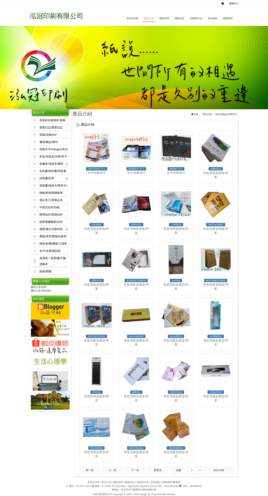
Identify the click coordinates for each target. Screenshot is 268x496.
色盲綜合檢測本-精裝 (52, 120)
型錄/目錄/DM (48, 134)
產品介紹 (149, 18)
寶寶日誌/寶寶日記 (51, 127)
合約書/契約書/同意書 (52, 171)
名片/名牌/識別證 (49, 250)
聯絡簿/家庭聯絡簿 (51, 192)
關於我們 (164, 18)
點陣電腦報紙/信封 (51, 221)
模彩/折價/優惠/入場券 (53, 243)
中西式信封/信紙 (49, 207)
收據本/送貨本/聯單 (51, 163)
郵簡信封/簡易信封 (51, 214)
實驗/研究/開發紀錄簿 (52, 236)
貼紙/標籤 (45, 271)
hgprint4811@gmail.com (141, 486)
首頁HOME (133, 18)
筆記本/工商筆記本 (51, 200)
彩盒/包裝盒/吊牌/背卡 (53, 156)
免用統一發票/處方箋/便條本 (52, 261)
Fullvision (170, 494)
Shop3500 (156, 494)
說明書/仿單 (46, 178)
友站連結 (212, 18)
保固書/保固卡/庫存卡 (52, 185)
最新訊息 (179, 18)
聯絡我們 (228, 18)
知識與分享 (196, 18)
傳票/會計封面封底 (51, 229)
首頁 (196, 114)
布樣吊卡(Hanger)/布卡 (53, 149)
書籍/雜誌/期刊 (48, 141)
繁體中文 (233, 3)
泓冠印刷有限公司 (56, 16)
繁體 (178, 482)
